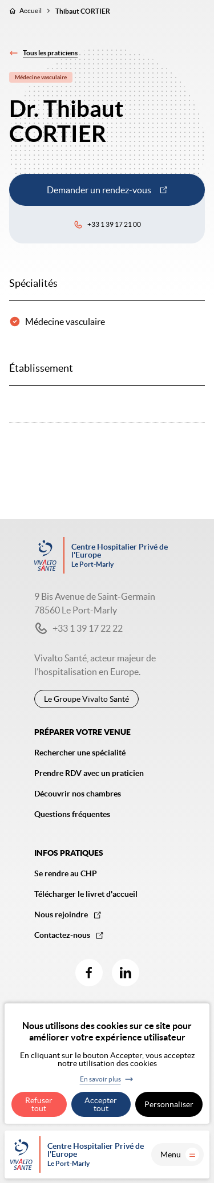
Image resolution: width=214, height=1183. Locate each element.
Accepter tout (100, 1104)
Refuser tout (39, 1104)
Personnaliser (168, 1104)
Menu (179, 1154)
